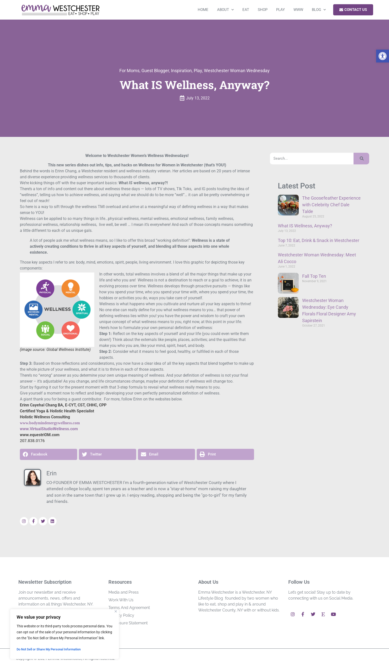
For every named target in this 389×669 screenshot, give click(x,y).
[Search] (361, 158)
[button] (382, 56)
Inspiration (181, 70)
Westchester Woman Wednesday (237, 70)
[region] (64, 634)
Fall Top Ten (314, 276)
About (225, 10)
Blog (319, 10)
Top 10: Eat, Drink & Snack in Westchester (318, 240)
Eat (245, 9)
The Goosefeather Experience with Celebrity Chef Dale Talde (331, 204)
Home (203, 9)
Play (280, 9)
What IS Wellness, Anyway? (305, 225)
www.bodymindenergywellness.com (50, 423)
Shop (262, 9)
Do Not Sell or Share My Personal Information (52, 649)
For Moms (129, 70)
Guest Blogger (155, 70)
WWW (298, 9)
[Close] (116, 611)
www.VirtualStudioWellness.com (49, 428)
